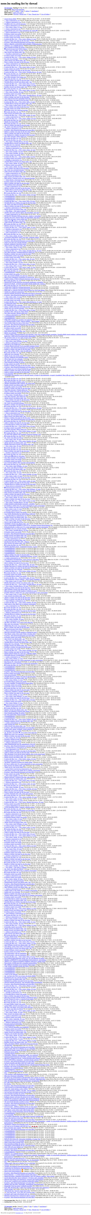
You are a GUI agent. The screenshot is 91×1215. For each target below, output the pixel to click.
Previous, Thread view (20, 14)
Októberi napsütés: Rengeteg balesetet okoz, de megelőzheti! (21, 1160)
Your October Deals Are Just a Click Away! (16, 323)
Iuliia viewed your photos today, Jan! (14, 113)
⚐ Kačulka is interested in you (13, 160)
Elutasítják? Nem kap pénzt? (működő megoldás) (18, 1186)
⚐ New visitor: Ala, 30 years (12, 737)
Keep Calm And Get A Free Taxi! (13, 1118)
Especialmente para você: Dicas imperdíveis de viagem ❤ (20, 30)
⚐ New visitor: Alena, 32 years (13, 27)
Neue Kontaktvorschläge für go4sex (14, 47)
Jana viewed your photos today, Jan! (14, 52)
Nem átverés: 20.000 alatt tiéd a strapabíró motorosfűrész (20, 963)
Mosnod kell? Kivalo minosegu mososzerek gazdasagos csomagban (23, 282)
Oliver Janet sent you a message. (13, 359)
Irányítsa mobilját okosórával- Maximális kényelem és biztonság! (23, 293)
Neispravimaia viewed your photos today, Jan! (17, 882)
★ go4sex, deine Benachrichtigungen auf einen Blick (19, 42)
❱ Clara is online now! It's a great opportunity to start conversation (23, 764)
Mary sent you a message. (11, 624)
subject (27, 11)
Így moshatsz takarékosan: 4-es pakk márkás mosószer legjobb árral (23, 1116)
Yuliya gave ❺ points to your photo (14, 456)
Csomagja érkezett (9, 1053)
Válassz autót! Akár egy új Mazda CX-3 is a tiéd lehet (19, 1048)
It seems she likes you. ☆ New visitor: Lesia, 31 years (19, 500)
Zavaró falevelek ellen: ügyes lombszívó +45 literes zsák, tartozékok (24, 1178)
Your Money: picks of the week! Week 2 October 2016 (20, 634)
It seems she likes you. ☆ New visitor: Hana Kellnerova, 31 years (23, 302)
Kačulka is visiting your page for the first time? (17, 254)
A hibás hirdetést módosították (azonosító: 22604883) (19, 504)
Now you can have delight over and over (16, 275)
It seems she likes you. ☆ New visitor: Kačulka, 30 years (20, 474)
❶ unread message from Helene (13, 705)
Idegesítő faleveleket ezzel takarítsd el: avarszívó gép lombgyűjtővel (23, 1179)
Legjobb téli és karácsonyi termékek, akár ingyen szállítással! (21, 1098)
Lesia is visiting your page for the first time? (17, 399)
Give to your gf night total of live (13, 522)
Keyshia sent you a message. (12, 145)
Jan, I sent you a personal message (14, 170)
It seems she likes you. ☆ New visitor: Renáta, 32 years (20, 85)
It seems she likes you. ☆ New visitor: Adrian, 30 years (20, 57)
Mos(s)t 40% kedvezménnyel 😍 (13, 1169)
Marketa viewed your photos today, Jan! (15, 225)
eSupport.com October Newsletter (14, 1033)
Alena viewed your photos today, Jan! (15, 60)
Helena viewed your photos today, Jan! (15, 209)
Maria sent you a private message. (14, 790)
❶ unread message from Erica (13, 487)
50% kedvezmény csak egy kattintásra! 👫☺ (17, 953)
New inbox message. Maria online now (15, 429)
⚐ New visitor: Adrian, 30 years (13, 163)
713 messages (8, 8)
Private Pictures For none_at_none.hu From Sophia (19, 999)
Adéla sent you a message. (11, 354)
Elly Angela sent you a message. (13, 305)
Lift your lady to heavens (11, 269)
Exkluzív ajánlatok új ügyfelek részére (15, 244)
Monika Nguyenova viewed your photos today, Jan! (19, 444)
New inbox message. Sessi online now (15, 77)
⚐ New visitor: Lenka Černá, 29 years (15, 105)
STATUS (6, 1165)
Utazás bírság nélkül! (10, 19)
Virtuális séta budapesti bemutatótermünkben (17, 1166)
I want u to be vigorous (11, 974)
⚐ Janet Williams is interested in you (15, 601)
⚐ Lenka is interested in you (12, 117)
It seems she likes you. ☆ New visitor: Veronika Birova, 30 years (23, 72)
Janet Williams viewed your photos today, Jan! (17, 589)
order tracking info (9, 724)
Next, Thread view (33, 14)
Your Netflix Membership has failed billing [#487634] (19, 514)
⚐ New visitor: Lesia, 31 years (13, 509)
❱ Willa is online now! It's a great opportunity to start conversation (23, 660)
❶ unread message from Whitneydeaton (15, 49)
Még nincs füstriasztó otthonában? (14, 1076)
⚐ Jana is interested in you (12, 20)
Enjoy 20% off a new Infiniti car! (13, 1147)
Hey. (5, 1161)
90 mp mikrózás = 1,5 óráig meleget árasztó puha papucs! (20, 1174)
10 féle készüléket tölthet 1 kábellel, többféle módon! (19, 807)
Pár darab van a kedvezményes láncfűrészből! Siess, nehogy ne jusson (24, 1077)
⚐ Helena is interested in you (12, 128)
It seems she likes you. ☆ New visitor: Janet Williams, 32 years (22, 489)
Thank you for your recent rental (13, 355)
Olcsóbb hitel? (8, 1045)
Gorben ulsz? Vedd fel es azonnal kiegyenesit (17, 287)
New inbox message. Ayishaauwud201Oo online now (19, 252)
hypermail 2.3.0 (19, 1212)
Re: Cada (7, 1082)
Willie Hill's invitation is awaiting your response (18, 319)
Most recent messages (18, 9)
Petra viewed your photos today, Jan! (14, 331)
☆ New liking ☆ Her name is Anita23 (15, 211)
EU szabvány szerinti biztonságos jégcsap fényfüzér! (19, 1111)
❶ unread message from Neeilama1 (14, 1020)
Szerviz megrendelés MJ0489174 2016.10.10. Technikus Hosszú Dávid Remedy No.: (28, 525)
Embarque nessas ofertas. (11, 1052)
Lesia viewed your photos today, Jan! (15, 540)
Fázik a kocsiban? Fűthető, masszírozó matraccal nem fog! (21, 1043)
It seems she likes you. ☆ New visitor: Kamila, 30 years (20, 441)
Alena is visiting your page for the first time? (17, 125)
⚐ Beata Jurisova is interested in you (14, 486)
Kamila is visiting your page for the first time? (17, 349)
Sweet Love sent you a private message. (15, 242)
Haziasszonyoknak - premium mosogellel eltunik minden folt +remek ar (24, 283)
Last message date (9, 1200)
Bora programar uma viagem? (12, 1127)
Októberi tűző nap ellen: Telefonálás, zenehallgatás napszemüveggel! (24, 1184)
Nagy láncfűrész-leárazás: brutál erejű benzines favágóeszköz (21, 1080)
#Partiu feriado (8, 1189)
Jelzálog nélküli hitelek (11, 936)
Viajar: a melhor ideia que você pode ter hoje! (17, 306)
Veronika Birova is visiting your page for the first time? (20, 203)
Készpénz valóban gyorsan (12, 739)
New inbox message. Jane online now (15, 396)
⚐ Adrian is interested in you (12, 22)
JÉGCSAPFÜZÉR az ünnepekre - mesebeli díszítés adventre (21, 1060)
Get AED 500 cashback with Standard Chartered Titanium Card (22, 434)
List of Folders (45, 14)
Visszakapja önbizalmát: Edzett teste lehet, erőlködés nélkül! (21, 237)
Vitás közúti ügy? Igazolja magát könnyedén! (17, 1191)
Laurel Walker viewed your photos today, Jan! (17, 1005)
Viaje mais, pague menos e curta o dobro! (16, 1089)
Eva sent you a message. (11, 59)
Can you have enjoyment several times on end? (17, 1092)
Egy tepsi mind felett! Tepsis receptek (15, 714)
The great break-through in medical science (16, 1101)
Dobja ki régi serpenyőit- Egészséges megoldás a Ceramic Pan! (22, 1139)
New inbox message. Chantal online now (16, 390)
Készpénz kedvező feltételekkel (13, 1024)
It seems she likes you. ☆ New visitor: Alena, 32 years (19, 150)
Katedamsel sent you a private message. (15, 977)
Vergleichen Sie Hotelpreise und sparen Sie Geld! (18, 1168)
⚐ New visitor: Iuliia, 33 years (13, 297)
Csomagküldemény (9, 196)
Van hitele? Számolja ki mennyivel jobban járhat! (18, 762)
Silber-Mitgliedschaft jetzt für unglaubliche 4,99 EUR (19, 744)
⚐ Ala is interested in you (11, 749)
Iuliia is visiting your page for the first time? (17, 40)
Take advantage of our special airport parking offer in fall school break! (24, 754)
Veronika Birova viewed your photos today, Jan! (18, 82)
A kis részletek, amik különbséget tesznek (16, 1074)
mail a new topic (18, 12)
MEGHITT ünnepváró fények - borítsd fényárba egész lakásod (22, 1058)
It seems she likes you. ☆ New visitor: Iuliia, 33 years (19, 67)
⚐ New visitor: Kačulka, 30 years (14, 50)
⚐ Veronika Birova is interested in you (15, 515)
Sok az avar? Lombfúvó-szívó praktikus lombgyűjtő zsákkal (21, 1181)
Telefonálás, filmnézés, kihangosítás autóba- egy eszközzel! (21, 1055)
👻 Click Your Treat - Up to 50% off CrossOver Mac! (19, 1192)
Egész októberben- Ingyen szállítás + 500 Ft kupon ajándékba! (22, 579)
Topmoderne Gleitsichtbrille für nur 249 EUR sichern (19, 1145)
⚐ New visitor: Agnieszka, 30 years (14, 1019)
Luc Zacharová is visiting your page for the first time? (19, 135)
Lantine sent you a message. (12, 892)
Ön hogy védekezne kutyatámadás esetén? (16, 357)
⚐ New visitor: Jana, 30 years (12, 439)
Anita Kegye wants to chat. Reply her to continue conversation (22, 770)
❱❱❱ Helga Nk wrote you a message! (15, 625)
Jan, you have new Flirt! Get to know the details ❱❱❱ (20, 976)
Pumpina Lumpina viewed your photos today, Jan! (18, 721)
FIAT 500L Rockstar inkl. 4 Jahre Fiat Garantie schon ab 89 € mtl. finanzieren (26, 1187)
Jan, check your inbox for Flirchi (13, 126)
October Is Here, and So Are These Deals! (16, 311)
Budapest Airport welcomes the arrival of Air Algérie (19, 1097)
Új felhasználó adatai (10, 303)
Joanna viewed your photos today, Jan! (15, 900)
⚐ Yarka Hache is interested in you (14, 180)
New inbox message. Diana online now (15, 136)
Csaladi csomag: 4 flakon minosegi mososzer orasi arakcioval (22, 279)
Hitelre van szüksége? (10, 333)
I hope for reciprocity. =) (11, 1105)
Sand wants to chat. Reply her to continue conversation (20, 604)
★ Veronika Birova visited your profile (15, 424)
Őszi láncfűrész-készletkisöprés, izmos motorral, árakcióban (21, 559)
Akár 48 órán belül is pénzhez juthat (14, 382)
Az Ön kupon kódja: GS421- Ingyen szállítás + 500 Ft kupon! (22, 321)
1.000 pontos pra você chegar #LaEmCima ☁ (17, 369)
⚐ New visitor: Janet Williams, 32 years (15, 341)
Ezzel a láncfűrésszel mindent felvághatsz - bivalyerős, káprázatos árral (24, 1079)
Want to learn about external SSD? (14, 1142)
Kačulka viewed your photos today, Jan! (15, 87)
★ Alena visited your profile (12, 155)
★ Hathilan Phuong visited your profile (15, 817)
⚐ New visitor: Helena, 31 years (13, 658)
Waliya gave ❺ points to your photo (14, 221)
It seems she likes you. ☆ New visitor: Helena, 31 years (20, 39)
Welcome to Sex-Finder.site (12, 344)
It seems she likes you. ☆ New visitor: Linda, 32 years (19, 115)
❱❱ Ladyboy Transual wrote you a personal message (19, 178)
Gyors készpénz (8, 373)
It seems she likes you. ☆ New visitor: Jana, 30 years (19, 259)
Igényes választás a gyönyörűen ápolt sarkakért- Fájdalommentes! (23, 44)
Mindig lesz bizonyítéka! (11, 122)
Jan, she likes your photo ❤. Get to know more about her (20, 732)
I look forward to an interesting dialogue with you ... (19, 1087)
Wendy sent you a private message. (14, 308)
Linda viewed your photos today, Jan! (15, 171)
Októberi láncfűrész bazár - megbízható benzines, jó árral (20, 546)
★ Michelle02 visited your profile (14, 255)
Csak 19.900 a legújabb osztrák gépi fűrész (16, 966)
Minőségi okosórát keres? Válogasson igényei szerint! (19, 1195)
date (22, 11)
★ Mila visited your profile (12, 35)
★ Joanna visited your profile (12, 897)
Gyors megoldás (9, 1114)
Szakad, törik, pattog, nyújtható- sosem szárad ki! (18, 729)
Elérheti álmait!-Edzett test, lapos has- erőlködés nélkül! (20, 653)
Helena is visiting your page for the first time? (17, 70)
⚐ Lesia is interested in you (12, 805)
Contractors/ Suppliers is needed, (13, 691)
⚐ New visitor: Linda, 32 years (13, 476)
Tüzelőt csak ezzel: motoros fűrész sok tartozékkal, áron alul (21, 212)
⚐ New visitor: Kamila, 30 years (13, 151)
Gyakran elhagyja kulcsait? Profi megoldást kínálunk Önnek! (21, 346)
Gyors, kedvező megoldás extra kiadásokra (16, 1027)
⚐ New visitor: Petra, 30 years (13, 472)
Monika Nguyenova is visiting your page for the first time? (21, 566)
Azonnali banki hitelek (10, 1148)
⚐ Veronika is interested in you (13, 54)
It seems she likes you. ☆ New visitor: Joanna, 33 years (20, 943)
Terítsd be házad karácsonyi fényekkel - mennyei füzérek (20, 1056)
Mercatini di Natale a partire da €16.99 (15, 1050)
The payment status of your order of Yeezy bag (17, 337)
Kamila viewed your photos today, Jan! (15, 385)
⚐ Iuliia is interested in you (12, 25)
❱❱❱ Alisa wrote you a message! (14, 734)
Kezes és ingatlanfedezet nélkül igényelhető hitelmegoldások (21, 1100)
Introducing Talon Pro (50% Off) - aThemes (16, 542)
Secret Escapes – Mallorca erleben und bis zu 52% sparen (20, 1106)
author (17, 11)
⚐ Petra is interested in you (12, 413)
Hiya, (5, 1072)
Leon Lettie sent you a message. (13, 569)
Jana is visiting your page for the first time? (16, 100)
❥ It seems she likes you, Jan (12, 65)
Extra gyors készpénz (10, 675)
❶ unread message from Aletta (13, 629)
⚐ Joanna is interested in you (12, 889)
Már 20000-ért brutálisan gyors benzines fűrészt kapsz (19, 964)
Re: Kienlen (7, 1084)
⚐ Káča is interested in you (12, 32)
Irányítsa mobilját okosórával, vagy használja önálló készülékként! (23, 982)
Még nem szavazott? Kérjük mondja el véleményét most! (20, 591)
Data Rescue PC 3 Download (12, 662)
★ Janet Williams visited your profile (15, 950)
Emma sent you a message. (12, 644)
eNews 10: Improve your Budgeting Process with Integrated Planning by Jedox (27, 1064)
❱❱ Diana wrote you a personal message (16, 110)
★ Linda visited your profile (12, 108)
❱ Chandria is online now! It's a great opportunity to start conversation (24, 505)
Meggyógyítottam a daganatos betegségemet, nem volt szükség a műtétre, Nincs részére (29, 1176)
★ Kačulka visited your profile (13, 260)
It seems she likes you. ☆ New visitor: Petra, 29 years (19, 83)
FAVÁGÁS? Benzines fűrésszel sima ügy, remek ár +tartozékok (22, 216)
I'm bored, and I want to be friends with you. (17, 1194)
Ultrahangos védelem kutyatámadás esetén (16, 1124)
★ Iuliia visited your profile (12, 37)
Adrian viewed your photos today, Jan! (15, 398)
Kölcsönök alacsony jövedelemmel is (15, 655)
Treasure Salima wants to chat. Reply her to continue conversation (23, 895)
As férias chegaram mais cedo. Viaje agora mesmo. (18, 793)
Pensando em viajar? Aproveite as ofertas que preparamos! (21, 663)
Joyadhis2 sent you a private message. (15, 24)
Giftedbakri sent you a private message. (15, 528)
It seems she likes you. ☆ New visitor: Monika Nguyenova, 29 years (23, 802)
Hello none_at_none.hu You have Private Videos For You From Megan (24, 290)
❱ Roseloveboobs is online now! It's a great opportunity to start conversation (26, 527)
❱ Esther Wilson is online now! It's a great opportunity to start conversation (26, 592)
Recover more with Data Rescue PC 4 (15, 1158)
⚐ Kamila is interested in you (12, 207)
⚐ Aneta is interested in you (12, 29)
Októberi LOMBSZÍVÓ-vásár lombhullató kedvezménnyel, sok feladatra (25, 960)
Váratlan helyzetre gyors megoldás (14, 1140)
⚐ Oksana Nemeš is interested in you (15, 1030)
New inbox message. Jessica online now (15, 219)
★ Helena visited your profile (12, 34)
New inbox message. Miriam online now (16, 313)
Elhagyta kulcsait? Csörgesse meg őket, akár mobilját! (19, 777)
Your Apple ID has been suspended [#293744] (17, 98)
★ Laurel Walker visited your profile (14, 1004)
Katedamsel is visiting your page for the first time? (18, 981)
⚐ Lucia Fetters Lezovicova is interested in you (18, 769)
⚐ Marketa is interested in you (13, 148)
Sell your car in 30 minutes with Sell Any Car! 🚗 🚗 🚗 (21, 1126)
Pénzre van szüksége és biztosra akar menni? (17, 711)
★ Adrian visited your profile (12, 55)
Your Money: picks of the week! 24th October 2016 (19, 1110)
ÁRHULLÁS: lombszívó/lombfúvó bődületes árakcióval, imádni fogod (24, 961)
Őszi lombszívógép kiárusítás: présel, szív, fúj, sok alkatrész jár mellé (24, 958)
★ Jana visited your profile (12, 69)
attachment (35, 11)
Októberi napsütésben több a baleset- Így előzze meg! (19, 383)
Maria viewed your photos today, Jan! (15, 416)
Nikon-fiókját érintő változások (13, 184)
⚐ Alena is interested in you (12, 63)
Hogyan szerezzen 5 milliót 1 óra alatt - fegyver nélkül (20, 1090)
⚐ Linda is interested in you (12, 214)
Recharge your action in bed (12, 1066)
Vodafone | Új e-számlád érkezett (13, 45)
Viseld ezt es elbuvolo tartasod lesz (14, 292)
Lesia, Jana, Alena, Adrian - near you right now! (18, 351)
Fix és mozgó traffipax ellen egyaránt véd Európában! (19, 462)
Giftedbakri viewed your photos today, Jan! (16, 523)
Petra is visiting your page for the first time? (17, 62)
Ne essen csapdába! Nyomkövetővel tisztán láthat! (18, 683)
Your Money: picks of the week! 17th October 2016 (19, 946)
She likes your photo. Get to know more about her (18, 622)
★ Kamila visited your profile (12, 459)
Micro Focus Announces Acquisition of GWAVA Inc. (19, 277)
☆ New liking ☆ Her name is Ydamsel (15, 867)
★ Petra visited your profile (12, 673)
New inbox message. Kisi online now (15, 457)
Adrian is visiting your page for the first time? (17, 188)
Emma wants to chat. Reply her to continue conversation (20, 870)
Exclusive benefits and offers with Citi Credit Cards (19, 1063)
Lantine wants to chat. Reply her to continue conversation (20, 890)
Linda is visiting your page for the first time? (17, 80)
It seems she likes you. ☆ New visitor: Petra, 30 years (19, 201)
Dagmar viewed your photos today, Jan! (15, 709)
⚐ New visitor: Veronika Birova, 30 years (16, 141)
